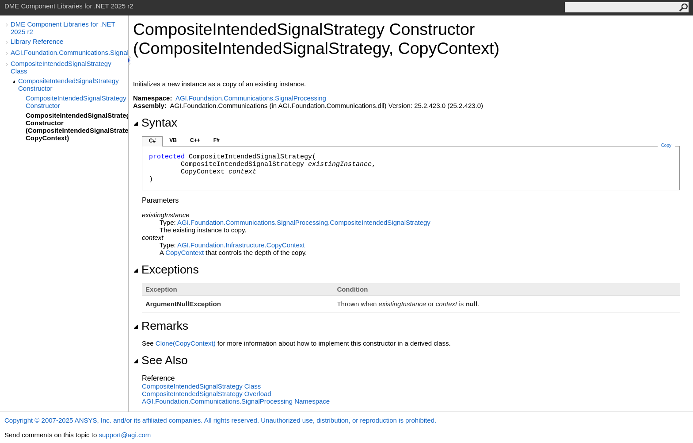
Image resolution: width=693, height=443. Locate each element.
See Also (160, 360)
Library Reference (37, 41)
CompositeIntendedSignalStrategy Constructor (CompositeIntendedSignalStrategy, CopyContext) (77, 127)
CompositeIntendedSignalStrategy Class (61, 67)
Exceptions (166, 269)
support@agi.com (125, 435)
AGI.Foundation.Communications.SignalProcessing (69, 52)
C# (152, 141)
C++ (195, 140)
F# (216, 140)
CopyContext (184, 252)
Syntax (155, 122)
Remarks (160, 325)
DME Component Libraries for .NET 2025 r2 (63, 27)
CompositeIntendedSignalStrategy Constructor (68, 84)
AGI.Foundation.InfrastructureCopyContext (241, 245)
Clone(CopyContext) (186, 343)
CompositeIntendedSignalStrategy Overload (206, 393)
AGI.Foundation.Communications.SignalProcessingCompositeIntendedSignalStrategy (303, 222)
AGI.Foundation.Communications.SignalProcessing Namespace (236, 401)
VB (173, 140)
